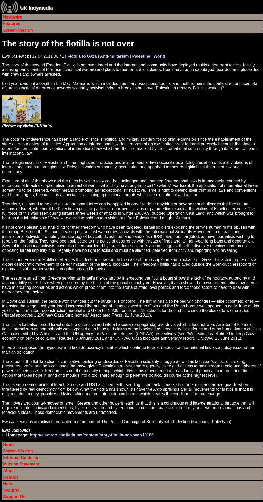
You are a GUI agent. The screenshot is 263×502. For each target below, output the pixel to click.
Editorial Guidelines (22, 457)
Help (7, 483)
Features (11, 23)
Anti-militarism (114, 56)
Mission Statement (21, 464)
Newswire (12, 17)
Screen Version (18, 30)
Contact (10, 477)
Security (11, 490)
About (9, 471)
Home (8, 444)
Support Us (14, 497)
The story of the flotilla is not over (68, 43)
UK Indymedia (36, 8)
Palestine (141, 56)
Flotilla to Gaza (82, 56)
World (159, 56)
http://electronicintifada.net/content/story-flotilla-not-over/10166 (92, 435)
